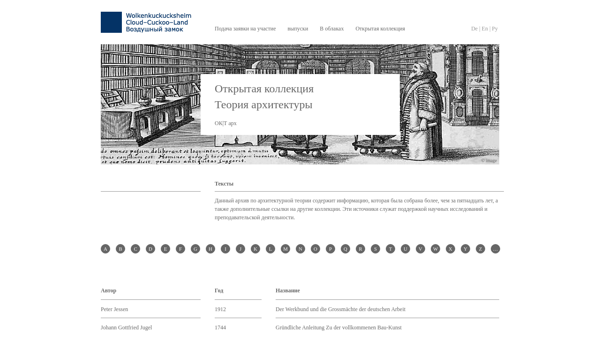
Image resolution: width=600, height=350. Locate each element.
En (485, 28)
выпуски (298, 28)
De (474, 28)
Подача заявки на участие (245, 28)
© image (489, 160)
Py (495, 28)
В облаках (332, 28)
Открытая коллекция (380, 28)
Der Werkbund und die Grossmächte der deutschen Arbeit (340, 309)
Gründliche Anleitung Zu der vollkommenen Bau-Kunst (339, 327)
